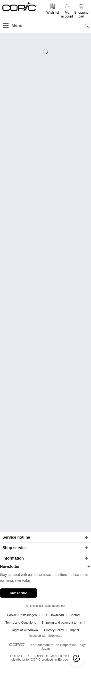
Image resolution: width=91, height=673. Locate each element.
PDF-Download (53, 615)
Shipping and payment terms (61, 622)
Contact (74, 615)
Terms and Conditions (20, 622)
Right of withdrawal (25, 630)
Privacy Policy (54, 630)
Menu (12, 25)
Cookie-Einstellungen (22, 615)
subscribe (18, 593)
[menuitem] (53, 10)
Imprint (74, 630)
